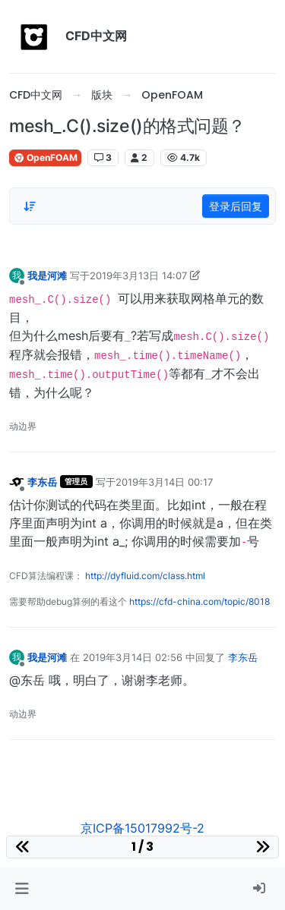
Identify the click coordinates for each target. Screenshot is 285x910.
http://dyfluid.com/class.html (145, 575)
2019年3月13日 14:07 (138, 275)
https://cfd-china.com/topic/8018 (199, 601)
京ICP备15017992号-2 (142, 828)
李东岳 (42, 482)
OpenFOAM (45, 157)
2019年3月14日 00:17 (164, 482)
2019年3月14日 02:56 (132, 657)
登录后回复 (235, 206)
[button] (21, 889)
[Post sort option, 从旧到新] (29, 206)
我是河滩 (47, 275)
